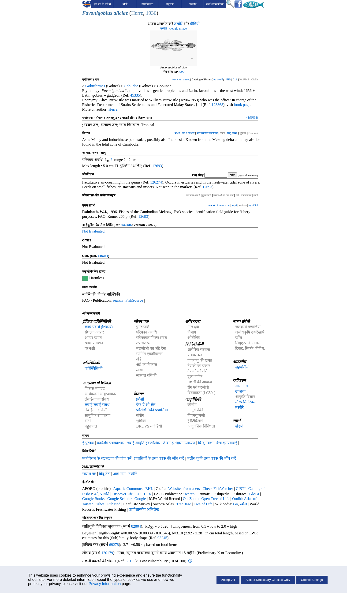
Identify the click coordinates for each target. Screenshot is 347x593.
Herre (137, 13)
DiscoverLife (122, 494)
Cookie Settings (312, 580)
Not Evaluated (93, 231)
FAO (182, 71)
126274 (156, 182)
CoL (235, 79)
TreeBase (183, 504)
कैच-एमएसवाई (226, 443)
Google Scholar (119, 498)
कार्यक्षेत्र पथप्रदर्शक (110, 443)
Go (235, 504)
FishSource (134, 300)
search (118, 300)
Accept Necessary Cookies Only (268, 580)
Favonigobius (97, 13)
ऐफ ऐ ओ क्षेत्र (188, 133)
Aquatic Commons (127, 488)
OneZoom (191, 498)
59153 (130, 561)
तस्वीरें (178, 24)
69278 (114, 544)
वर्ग (214, 79)
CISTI (241, 488)
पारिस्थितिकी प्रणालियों (207, 133)
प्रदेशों (177, 133)
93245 (162, 538)
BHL (149, 488)
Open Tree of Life (215, 498)
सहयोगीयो (253, 205)
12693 (157, 166)
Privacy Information (105, 584)
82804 (136, 526)
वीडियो (194, 24)
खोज (243, 504)
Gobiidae (131, 86)
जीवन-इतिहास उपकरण (179, 443)
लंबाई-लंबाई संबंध (97, 404)
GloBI (254, 494)
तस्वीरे (163, 28)
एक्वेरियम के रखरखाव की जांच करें (107, 458)
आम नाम (176, 79)
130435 (126, 225)
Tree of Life (203, 504)
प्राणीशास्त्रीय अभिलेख (144, 509)
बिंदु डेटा (104, 474)
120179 (107, 553)
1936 (151, 13)
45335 (135, 95)
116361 (103, 256)
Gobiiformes (95, 86)
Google (140, 498)
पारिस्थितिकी (252, 117)
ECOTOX (143, 494)
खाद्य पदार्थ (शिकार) (99, 327)
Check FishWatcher (217, 488)
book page (242, 104)
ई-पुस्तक (88, 443)
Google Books (93, 498)
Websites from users (184, 488)
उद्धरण (170, 4)
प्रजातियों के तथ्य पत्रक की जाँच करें (159, 458)
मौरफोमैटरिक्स (245, 402)
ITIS (228, 79)
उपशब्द (186, 79)
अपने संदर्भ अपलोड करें (219, 205)
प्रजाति (220, 79)
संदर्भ (234, 205)
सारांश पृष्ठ (89, 474)
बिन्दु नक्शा (232, 133)
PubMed (113, 504)
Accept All (228, 580)
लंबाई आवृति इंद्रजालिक (143, 443)
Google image (178, 28)
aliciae (121, 13)
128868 (217, 104)
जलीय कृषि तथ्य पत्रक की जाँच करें (211, 458)
